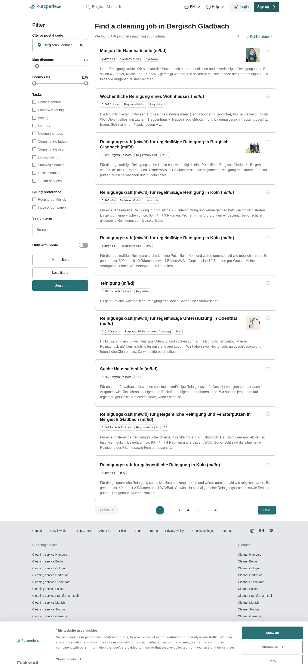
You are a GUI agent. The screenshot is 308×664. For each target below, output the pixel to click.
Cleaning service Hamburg (50, 554)
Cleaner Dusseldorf (251, 582)
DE (271, 530)
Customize (272, 638)
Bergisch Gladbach (103, 6)
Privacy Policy (174, 530)
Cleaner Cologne (249, 568)
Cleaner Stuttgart (249, 609)
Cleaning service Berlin (47, 561)
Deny (272, 652)
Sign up (266, 6)
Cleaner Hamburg (250, 554)
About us (105, 530)
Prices (123, 530)
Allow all (272, 624)
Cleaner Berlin (247, 561)
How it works (58, 530)
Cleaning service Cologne (49, 568)
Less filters (60, 272)
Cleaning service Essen (48, 589)
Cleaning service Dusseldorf (51, 582)
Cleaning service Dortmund (50, 575)
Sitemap (227, 530)
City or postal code (47, 35)
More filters (60, 260)
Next (266, 510)
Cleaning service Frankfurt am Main (56, 595)
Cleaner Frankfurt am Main (256, 595)
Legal (138, 530)
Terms (154, 530)
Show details (66, 651)
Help (215, 6)
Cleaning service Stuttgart (49, 609)
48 (216, 510)
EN (192, 6)
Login (241, 6)
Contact (37, 530)
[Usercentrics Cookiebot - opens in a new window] (27, 655)
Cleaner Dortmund (250, 575)
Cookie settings (202, 530)
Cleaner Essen (248, 589)
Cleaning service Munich (48, 602)
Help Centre (84, 530)
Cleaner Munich (248, 602)
